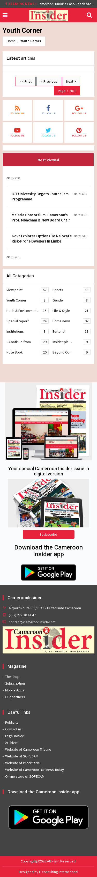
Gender (72, 300)
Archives (12, 742)
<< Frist (26, 81)
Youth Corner (30, 41)
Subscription (15, 683)
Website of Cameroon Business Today (34, 769)
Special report (27, 321)
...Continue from (27, 341)
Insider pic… (72, 341)
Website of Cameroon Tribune (28, 749)
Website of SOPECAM (21, 756)
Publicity (11, 722)
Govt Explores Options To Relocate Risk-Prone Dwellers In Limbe (42, 238)
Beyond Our (72, 352)
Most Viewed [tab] (48, 160)
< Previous (49, 81)
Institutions (27, 331)
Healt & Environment (27, 310)
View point (27, 289)
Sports (72, 289)
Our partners (15, 697)
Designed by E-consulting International (48, 871)
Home (11, 41)
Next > (71, 81)
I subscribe (48, 534)
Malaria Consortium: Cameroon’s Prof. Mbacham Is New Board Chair (41, 217)
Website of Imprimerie (22, 763)
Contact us (13, 729)
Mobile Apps (14, 690)
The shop (12, 676)
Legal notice (14, 736)
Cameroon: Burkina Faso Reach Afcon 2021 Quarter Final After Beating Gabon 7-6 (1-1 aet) (66, 4)
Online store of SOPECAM (24, 776)
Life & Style (72, 310)
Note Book (27, 352)
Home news (72, 321)
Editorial (72, 331)
